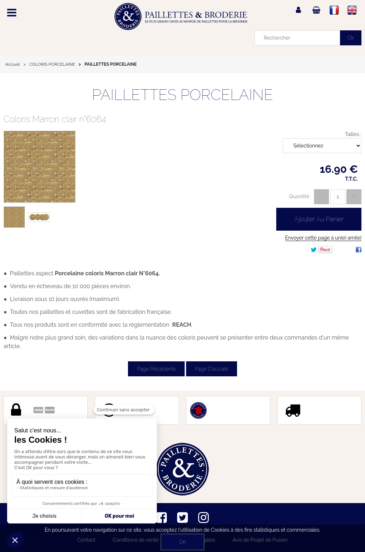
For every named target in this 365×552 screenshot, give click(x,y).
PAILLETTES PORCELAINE (182, 95)
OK (182, 542)
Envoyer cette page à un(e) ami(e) (323, 238)
